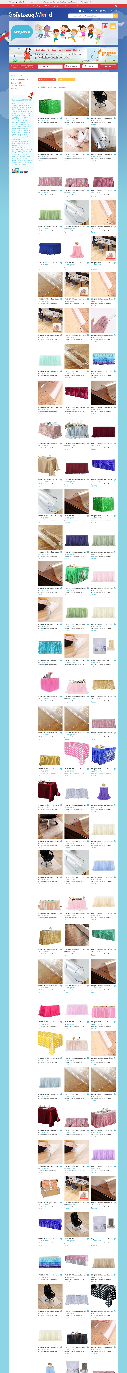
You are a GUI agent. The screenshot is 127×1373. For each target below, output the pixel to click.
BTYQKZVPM (44, 120)
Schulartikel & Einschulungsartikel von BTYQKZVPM (20, 141)
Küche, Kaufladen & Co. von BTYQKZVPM (19, 147)
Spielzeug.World (16, 75)
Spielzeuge (15, 88)
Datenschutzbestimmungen (79, 2)
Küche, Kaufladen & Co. (19, 80)
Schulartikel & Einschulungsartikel (18, 84)
